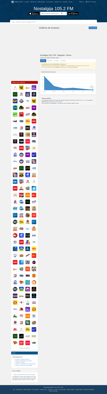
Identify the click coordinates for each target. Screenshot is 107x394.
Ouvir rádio (93, 27)
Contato (56, 389)
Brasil (33, 1)
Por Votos (56, 60)
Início (13, 22)
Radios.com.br (82, 100)
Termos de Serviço (53, 391)
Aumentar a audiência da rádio (22, 359)
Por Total (49, 60)
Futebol (57, 1)
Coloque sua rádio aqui (24, 348)
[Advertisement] (68, 42)
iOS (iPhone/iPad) (58, 101)
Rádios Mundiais (27, 389)
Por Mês (43, 60)
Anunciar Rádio (62, 389)
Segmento (49, 1)
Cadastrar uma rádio (20, 362)
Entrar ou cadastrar (91, 1)
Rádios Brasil (19, 389)
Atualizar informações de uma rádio (23, 360)
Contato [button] (71, 1)
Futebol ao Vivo (43, 389)
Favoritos (27, 1)
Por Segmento (35, 389)
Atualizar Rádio (78, 389)
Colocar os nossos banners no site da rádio (25, 363)
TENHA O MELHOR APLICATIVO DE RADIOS (24, 374)
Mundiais (41, 1)
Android (51, 101)
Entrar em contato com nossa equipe (23, 365)
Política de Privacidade (88, 389)
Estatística (65, 1)
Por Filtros (63, 60)
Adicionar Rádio (70, 389)
